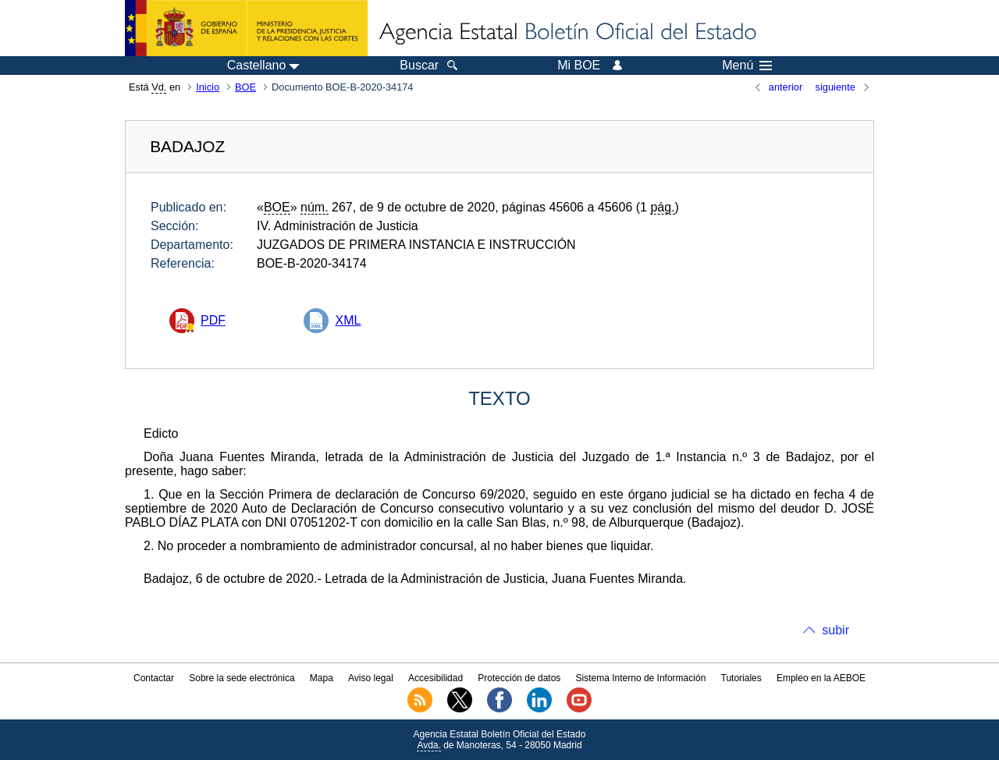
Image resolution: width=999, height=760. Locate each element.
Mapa (321, 678)
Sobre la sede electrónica (241, 678)
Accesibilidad (435, 678)
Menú (747, 65)
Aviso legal (370, 678)
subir (835, 630)
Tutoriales (741, 678)
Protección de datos (519, 678)
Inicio (207, 87)
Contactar (153, 678)
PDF (213, 320)
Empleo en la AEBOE (821, 678)
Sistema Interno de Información (641, 678)
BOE (245, 87)
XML (348, 320)
